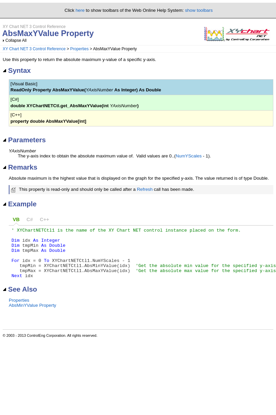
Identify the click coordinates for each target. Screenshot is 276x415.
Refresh (145, 189)
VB (16, 219)
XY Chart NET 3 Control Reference (34, 49)
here (80, 10)
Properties (79, 49)
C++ (44, 219)
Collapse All (16, 40)
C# (30, 219)
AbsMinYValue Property (32, 315)
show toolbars (199, 10)
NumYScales (189, 155)
